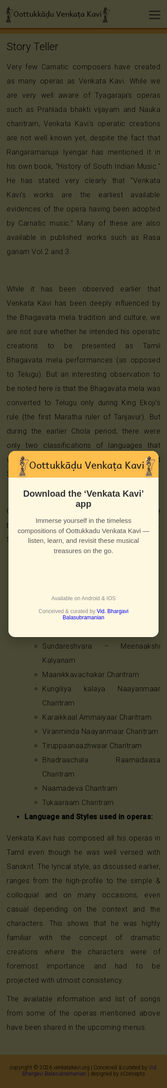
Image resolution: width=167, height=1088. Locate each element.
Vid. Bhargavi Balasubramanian (96, 614)
